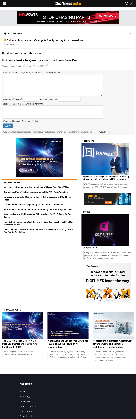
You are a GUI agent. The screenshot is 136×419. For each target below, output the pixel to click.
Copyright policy (27, 416)
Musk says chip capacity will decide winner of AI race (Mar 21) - (37, 187)
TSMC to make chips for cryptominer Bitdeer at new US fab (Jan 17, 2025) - (38, 231)
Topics (86, 212)
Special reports (12, 310)
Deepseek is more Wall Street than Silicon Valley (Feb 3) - (37, 215)
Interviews (89, 141)
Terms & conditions (29, 406)
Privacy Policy (103, 132)
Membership (25, 401)
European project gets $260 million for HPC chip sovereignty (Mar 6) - (37, 198)
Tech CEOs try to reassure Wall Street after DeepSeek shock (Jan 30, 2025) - (39, 223)
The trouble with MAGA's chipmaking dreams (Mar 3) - (33, 204)
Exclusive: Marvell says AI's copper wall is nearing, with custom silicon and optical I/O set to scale (106, 178)
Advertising (25, 396)
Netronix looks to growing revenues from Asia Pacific (42, 60)
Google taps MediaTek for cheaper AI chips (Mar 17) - (36, 192)
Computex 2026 (90, 247)
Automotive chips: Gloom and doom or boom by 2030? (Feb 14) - (38, 209)
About (22, 391)
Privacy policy (26, 411)
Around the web (12, 182)
